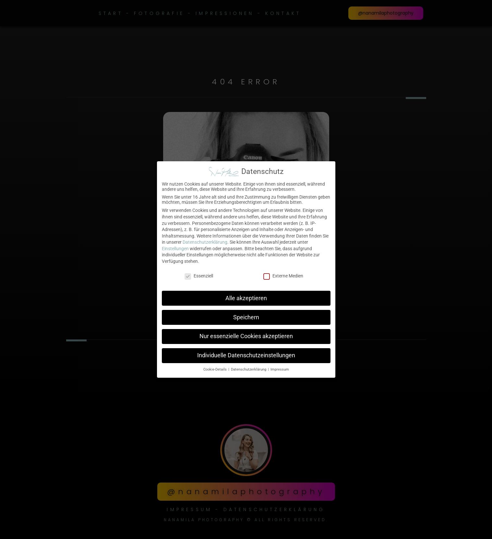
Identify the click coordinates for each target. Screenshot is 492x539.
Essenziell (199, 272)
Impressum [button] (279, 366)
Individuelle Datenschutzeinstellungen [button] (246, 352)
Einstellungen (175, 245)
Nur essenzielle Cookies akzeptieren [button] (246, 332)
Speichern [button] (246, 313)
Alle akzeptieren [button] (246, 294)
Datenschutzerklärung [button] (249, 366)
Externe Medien (283, 272)
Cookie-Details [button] (215, 366)
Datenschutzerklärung (205, 238)
